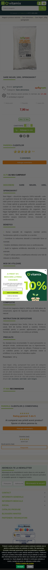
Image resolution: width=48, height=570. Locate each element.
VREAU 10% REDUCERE (12, 292)
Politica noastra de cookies (25, 563)
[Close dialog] (45, 271)
